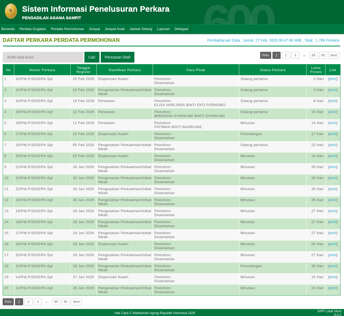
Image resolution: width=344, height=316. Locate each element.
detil (332, 79)
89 (313, 55)
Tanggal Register (83, 70)
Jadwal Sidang (141, 29)
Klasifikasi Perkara (125, 70)
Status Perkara (273, 70)
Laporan (163, 29)
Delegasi (181, 29)
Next (334, 55)
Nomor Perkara (42, 70)
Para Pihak (196, 70)
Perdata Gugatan (32, 29)
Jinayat (94, 29)
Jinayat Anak (115, 29)
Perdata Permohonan (67, 29)
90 (323, 55)
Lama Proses (316, 70)
